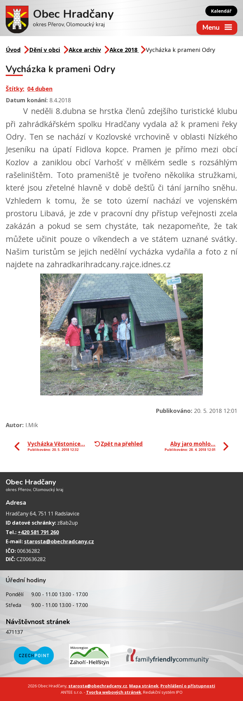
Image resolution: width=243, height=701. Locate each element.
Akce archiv (85, 50)
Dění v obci (44, 50)
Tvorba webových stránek (113, 692)
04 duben (40, 88)
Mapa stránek (144, 686)
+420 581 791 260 (38, 532)
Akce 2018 (124, 50)
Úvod (13, 50)
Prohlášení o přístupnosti (187, 686)
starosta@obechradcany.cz (59, 541)
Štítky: (15, 88)
